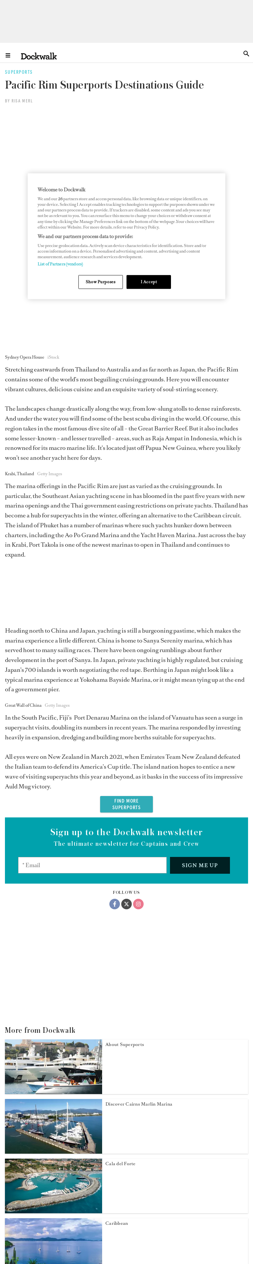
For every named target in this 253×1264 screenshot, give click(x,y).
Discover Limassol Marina (133, 1042)
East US (114, 1161)
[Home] (39, 55)
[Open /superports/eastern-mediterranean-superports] (53, 1149)
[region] (126, 236)
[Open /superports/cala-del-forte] (53, 970)
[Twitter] (126, 663)
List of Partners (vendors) (60, 264)
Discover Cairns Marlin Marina (138, 863)
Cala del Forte (120, 923)
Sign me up (200, 624)
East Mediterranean (126, 1101)
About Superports (124, 803)
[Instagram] (138, 663)
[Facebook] (114, 663)
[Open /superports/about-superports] (53, 851)
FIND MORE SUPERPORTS (126, 563)
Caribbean (116, 982)
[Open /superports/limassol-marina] (53, 1089)
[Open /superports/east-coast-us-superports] (53, 1209)
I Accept (149, 282)
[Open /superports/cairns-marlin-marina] (53, 911)
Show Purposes (100, 282)
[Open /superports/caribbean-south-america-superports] (53, 1030)
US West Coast (121, 1221)
